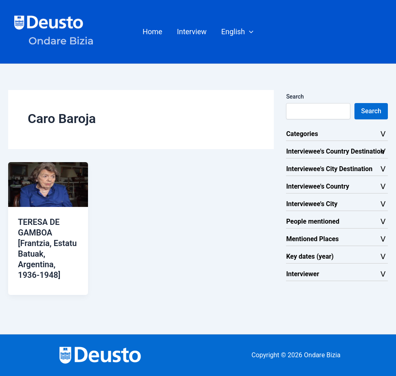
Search (295, 96)
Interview (192, 31)
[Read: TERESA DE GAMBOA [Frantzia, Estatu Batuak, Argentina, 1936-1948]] (48, 184)
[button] (237, 31)
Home (152, 31)
